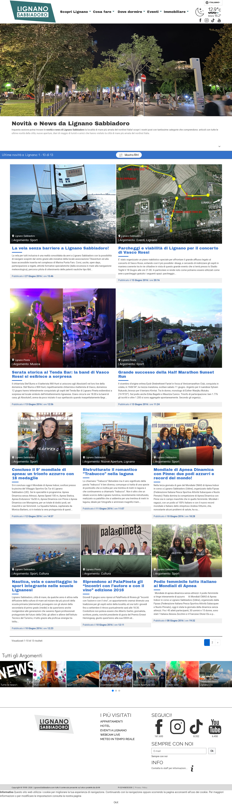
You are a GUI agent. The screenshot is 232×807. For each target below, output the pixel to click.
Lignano (206, 684)
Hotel (105, 725)
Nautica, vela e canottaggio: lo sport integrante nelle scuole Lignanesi (44, 586)
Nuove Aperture (144, 684)
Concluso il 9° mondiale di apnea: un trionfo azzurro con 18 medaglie (43, 474)
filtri (129, 155)
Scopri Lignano (74, 12)
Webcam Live (110, 734)
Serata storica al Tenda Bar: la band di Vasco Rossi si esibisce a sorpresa (60, 374)
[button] (113, 691)
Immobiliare (175, 12)
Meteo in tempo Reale (117, 739)
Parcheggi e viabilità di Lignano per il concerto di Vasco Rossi (168, 250)
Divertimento (109, 684)
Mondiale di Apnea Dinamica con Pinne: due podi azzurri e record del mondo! (184, 474)
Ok (211, 750)
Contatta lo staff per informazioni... (169, 768)
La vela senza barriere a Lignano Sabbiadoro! (60, 248)
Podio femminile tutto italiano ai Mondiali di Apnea (185, 584)
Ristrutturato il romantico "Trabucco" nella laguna (110, 472)
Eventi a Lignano (113, 730)
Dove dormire (130, 12)
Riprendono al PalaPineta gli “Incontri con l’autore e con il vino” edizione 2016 (113, 586)
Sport (72, 684)
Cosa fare (102, 12)
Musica (39, 684)
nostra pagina (73, 796)
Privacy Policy (141, 787)
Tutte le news (8, 684)
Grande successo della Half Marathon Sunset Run (166, 374)
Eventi (153, 12)
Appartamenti (111, 721)
